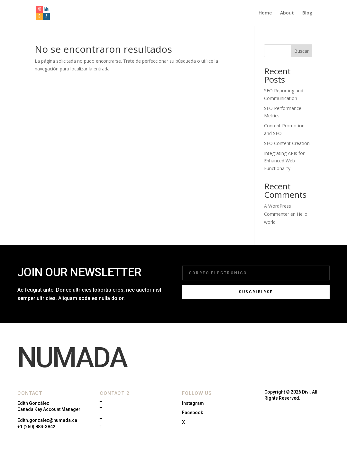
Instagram (193, 403)
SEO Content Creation (287, 143)
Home (265, 13)
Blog (307, 13)
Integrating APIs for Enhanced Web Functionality (284, 161)
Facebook (192, 412)
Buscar (301, 51)
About (287, 13)
